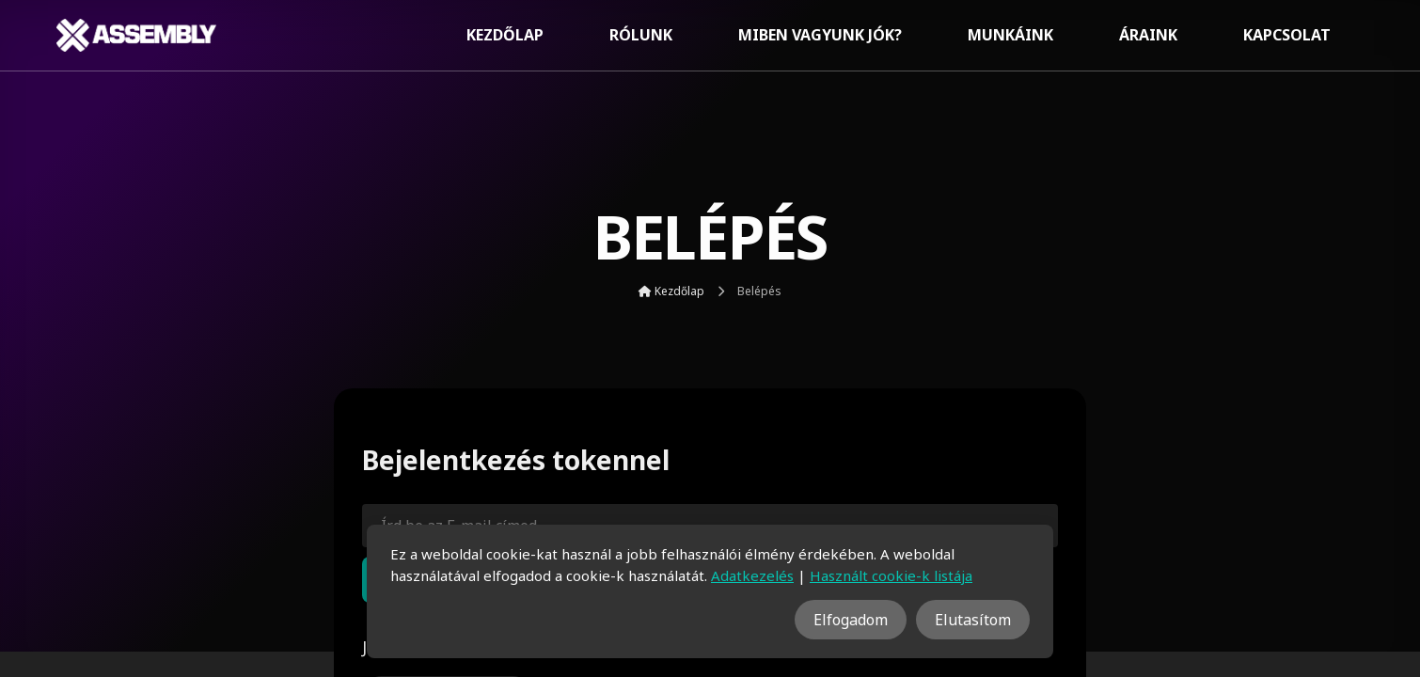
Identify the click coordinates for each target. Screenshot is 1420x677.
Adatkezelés (752, 575)
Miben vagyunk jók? (820, 34)
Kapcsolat (1287, 34)
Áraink (1148, 34)
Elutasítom (973, 619)
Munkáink (1010, 34)
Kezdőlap (505, 34)
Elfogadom (850, 619)
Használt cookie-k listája (891, 575)
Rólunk (640, 34)
